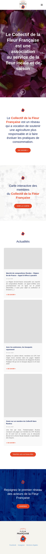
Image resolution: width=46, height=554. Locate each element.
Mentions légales (32, 545)
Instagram (21, 545)
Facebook (12, 545)
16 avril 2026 (9, 278)
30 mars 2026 (9, 352)
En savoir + (11, 294)
